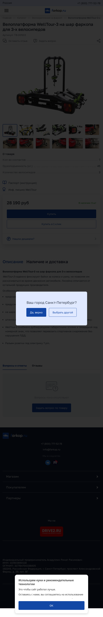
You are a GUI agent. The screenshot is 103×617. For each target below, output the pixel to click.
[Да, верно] (36, 312)
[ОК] (51, 605)
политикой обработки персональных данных (45, 597)
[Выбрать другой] (63, 312)
